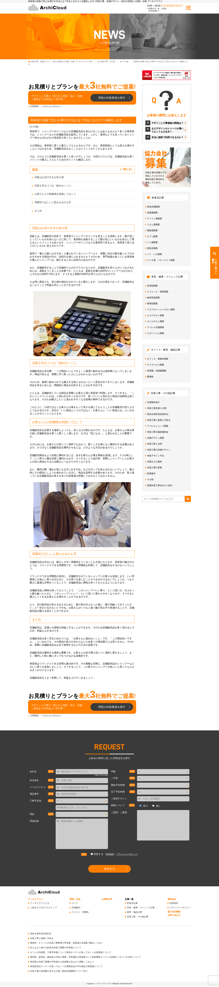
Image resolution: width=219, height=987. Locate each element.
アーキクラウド (35, 899)
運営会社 (172, 899)
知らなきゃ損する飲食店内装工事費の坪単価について (55, 947)
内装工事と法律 (154, 444)
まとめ (38, 210)
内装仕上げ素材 (154, 462)
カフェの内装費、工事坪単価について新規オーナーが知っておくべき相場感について (70, 952)
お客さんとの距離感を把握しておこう (55, 194)
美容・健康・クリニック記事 (141, 907)
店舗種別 (76, 907)
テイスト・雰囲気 (80, 912)
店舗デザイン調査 (155, 438)
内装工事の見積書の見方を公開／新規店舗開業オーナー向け (59, 971)
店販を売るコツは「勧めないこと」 (54, 185)
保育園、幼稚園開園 (156, 371)
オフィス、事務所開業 (157, 359)
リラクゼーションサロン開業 (161, 309)
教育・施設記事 (134, 912)
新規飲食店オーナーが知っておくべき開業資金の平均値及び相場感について (66, 966)
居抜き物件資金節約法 (157, 414)
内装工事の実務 (154, 467)
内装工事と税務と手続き (158, 420)
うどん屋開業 (153, 224)
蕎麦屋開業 (152, 230)
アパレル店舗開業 (155, 327)
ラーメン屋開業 (154, 218)
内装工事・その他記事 (137, 916)
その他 (34, 126)
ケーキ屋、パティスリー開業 (161, 260)
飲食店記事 (132, 903)
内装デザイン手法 (155, 456)
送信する (109, 868)
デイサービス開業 (155, 365)
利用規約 (110, 854)
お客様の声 (107, 899)
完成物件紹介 (153, 402)
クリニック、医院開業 (157, 292)
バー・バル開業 (154, 254)
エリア (75, 903)
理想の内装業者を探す (111, 97)
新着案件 (151, 473)
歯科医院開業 (153, 298)
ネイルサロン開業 (155, 321)
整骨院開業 (152, 303)
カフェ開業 (152, 236)
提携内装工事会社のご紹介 (160, 485)
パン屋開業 (152, 242)
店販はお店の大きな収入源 (49, 177)
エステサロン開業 (155, 315)
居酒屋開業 (152, 213)
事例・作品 (75, 899)
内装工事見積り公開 (156, 408)
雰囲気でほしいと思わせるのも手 (53, 202)
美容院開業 (152, 286)
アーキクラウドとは (39, 903)
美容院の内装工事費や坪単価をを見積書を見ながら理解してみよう (62, 962)
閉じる (127, 169)
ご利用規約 (34, 106)
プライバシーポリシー (52, 106)
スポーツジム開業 (155, 333)
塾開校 (150, 377)
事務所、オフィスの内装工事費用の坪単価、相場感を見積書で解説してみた (66, 943)
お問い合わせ (174, 915)
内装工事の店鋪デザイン (158, 450)
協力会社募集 (174, 911)
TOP (61, 61)
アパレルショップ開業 (157, 426)
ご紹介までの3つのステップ (43, 907)
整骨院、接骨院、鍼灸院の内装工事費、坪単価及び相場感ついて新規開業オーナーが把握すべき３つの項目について (85, 957)
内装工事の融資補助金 (157, 432)
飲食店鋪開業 (153, 207)
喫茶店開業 (152, 248)
